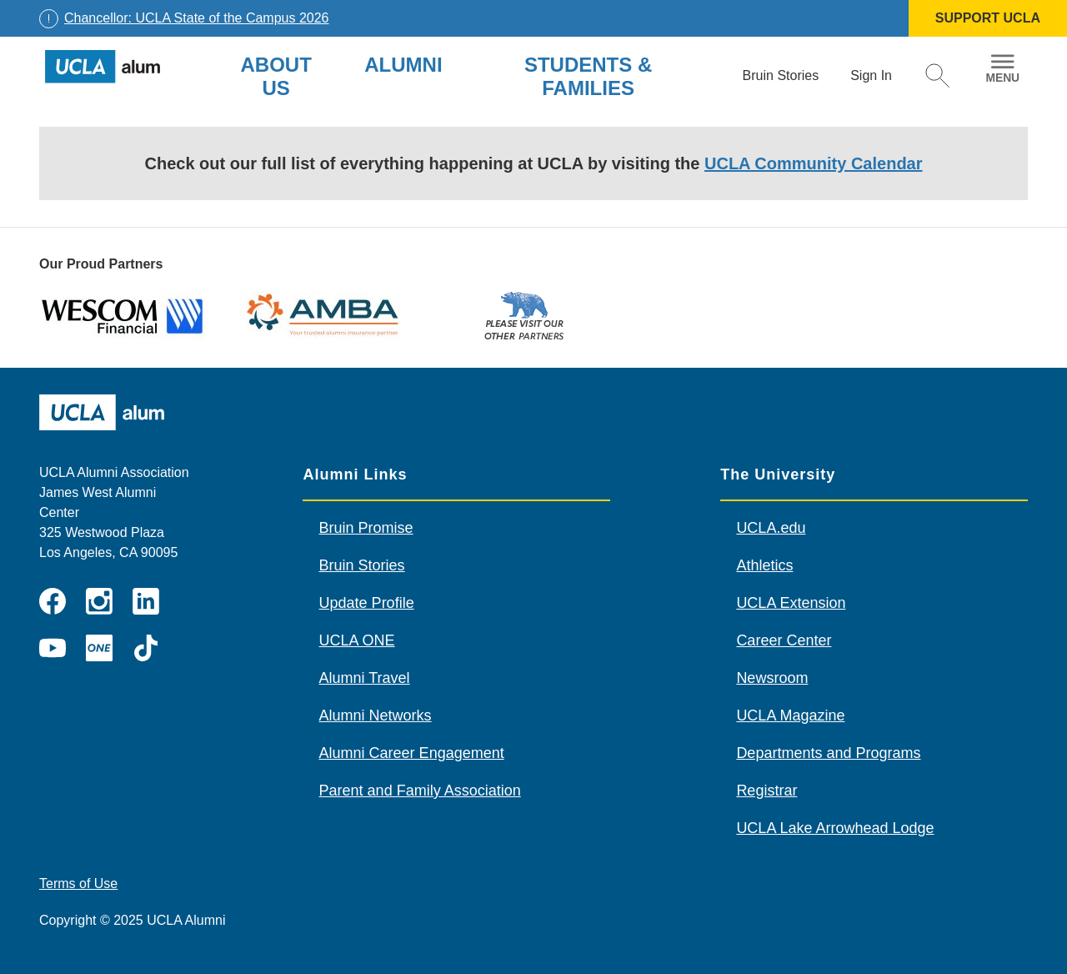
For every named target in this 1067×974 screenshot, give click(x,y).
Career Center (783, 640)
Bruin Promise (366, 528)
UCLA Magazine (790, 715)
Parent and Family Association (420, 790)
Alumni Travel (364, 678)
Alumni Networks (375, 715)
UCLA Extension (790, 603)
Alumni (403, 64)
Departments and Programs (828, 753)
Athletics (764, 565)
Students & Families (588, 76)
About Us (275, 76)
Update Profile (366, 603)
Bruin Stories (362, 565)
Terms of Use (78, 883)
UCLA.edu (770, 528)
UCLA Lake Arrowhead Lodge (835, 828)
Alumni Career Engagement (411, 753)
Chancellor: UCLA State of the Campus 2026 (196, 18)
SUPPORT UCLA (987, 18)
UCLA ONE (357, 640)
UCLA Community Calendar (813, 163)
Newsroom (772, 678)
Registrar (766, 790)
